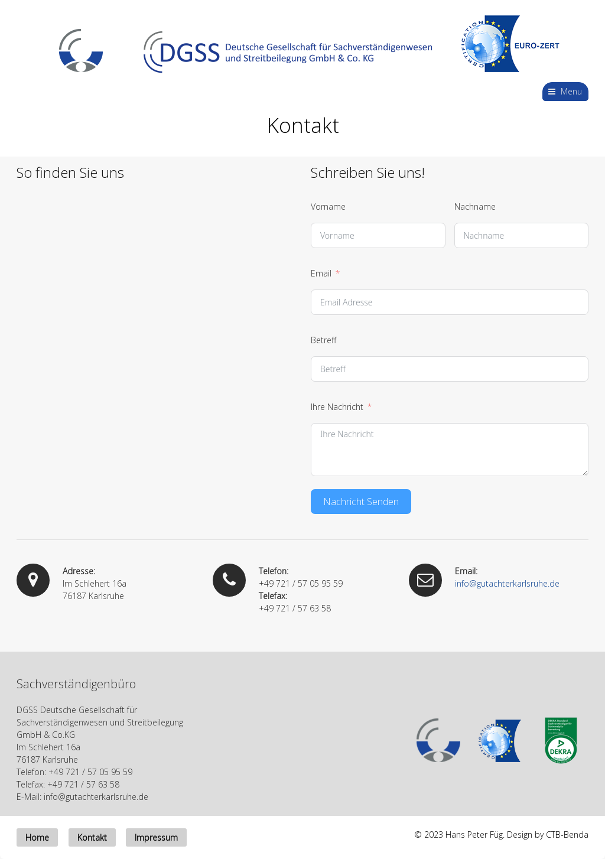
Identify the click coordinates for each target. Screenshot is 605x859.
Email (321, 273)
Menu (571, 91)
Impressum (156, 837)
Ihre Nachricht (337, 406)
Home (37, 837)
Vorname (328, 206)
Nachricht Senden (361, 501)
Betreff (323, 340)
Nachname (475, 206)
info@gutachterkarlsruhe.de (507, 583)
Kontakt (92, 837)
